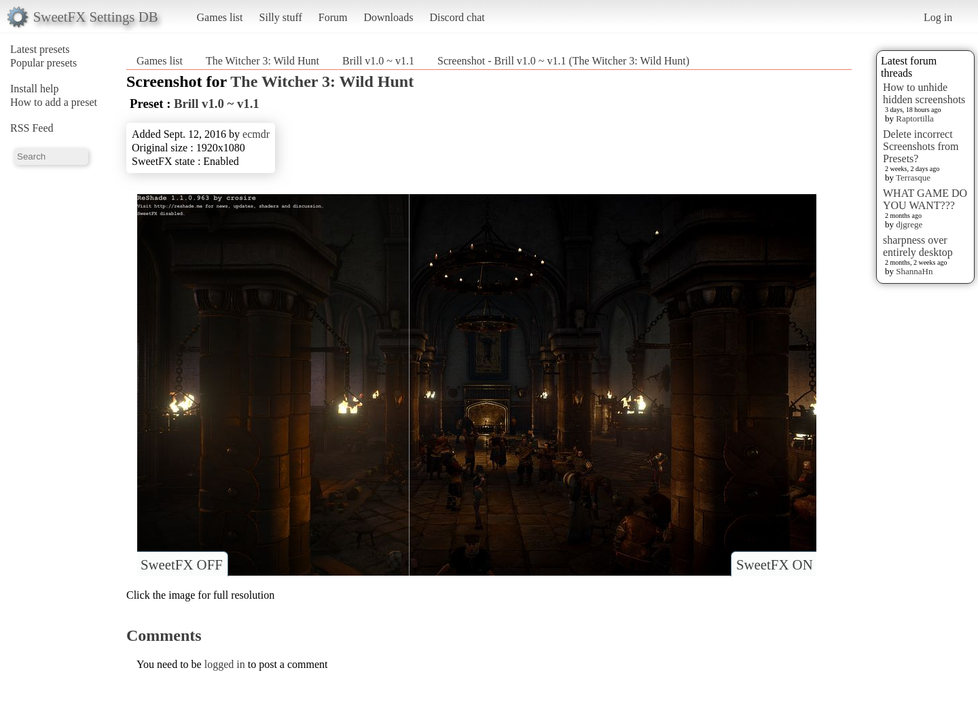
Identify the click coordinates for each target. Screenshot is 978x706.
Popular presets (43, 63)
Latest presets (40, 49)
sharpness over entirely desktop (918, 246)
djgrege (909, 224)
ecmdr (256, 134)
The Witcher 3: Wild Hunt (262, 61)
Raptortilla (915, 118)
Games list (220, 17)
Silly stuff (280, 17)
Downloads (388, 17)
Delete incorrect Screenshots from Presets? (921, 146)
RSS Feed (32, 128)
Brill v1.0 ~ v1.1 (378, 61)
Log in (938, 17)
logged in (224, 664)
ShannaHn (914, 271)
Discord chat (456, 17)
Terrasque (913, 177)
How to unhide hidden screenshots (924, 93)
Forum (333, 17)
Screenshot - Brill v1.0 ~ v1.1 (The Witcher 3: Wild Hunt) (563, 61)
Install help (34, 88)
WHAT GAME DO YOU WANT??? (925, 199)
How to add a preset (53, 102)
